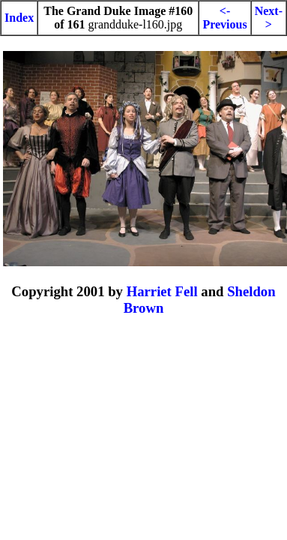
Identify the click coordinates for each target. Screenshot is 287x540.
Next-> (269, 17)
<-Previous (224, 17)
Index (19, 17)
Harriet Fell (162, 291)
